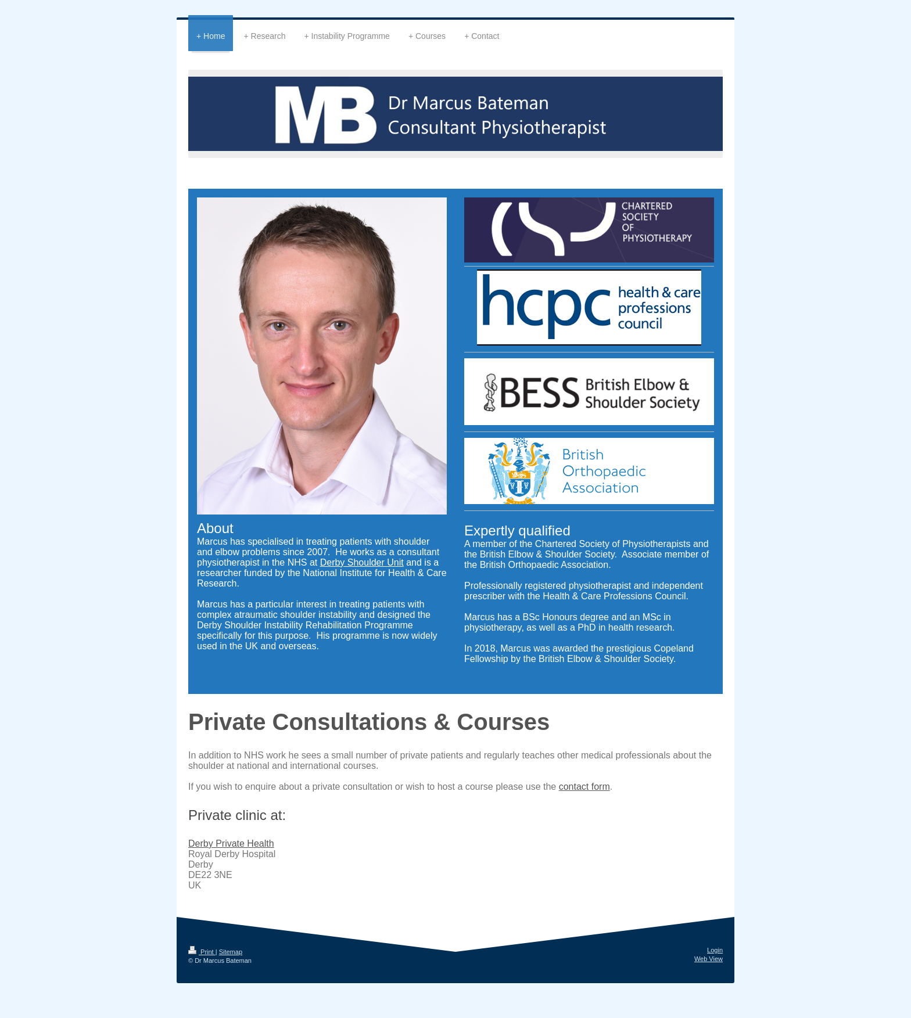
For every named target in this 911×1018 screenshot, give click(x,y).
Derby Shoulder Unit (362, 562)
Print (202, 951)
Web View (708, 958)
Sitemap (230, 951)
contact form (584, 787)
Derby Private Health (231, 843)
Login (715, 950)
